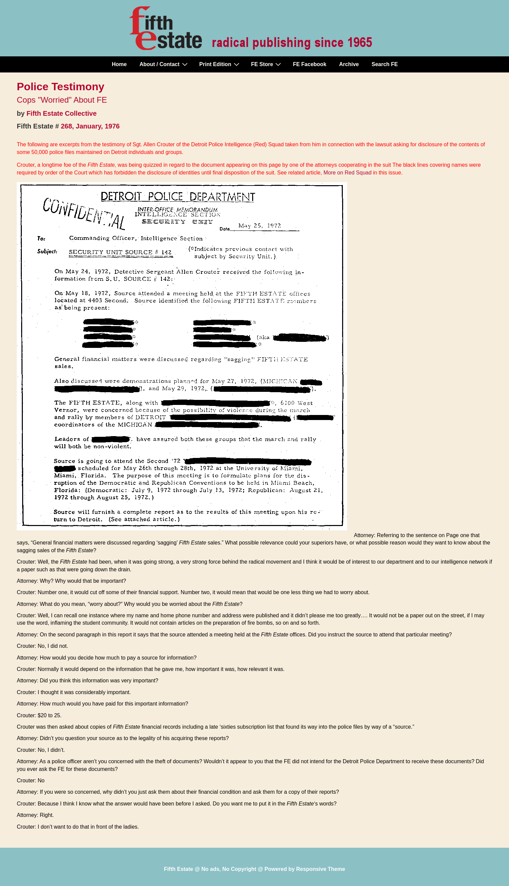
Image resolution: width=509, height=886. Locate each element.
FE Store (267, 64)
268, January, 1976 (90, 126)
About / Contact (164, 64)
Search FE (385, 64)
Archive (349, 64)
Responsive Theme (320, 869)
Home (119, 64)
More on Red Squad (347, 172)
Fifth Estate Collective (62, 113)
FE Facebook (309, 64)
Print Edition (220, 64)
